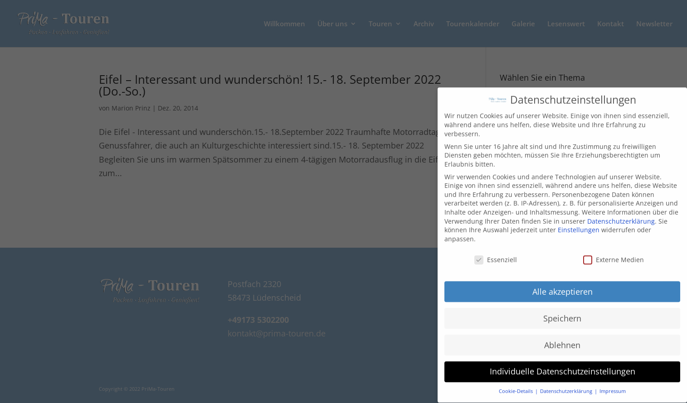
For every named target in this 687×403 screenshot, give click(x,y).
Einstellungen (578, 224)
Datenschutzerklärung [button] (567, 385)
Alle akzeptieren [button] (562, 285)
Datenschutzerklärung (621, 215)
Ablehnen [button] (562, 338)
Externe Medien (613, 253)
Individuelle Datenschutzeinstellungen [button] (562, 365)
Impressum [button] (612, 385)
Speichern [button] (562, 312)
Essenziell (495, 253)
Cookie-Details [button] (516, 385)
